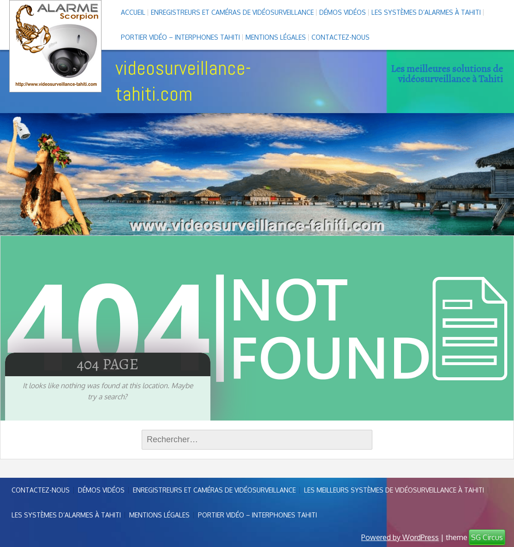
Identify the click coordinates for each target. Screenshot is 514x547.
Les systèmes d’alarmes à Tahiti (426, 12)
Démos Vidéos (342, 12)
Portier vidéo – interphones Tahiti (180, 37)
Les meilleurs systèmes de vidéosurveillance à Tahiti (394, 490)
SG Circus (487, 537)
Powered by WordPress (400, 537)
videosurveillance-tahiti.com (183, 81)
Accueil (133, 12)
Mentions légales (275, 37)
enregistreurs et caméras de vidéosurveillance (232, 12)
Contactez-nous (340, 37)
